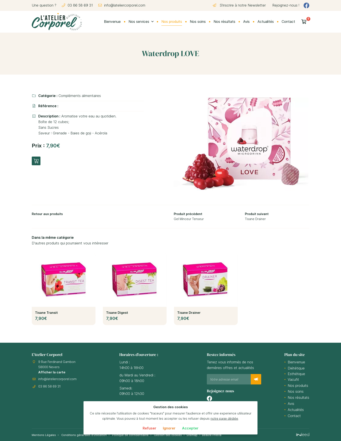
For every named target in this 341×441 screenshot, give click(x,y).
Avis (246, 21)
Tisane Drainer (189, 314)
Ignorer (169, 428)
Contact (288, 21)
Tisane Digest (117, 314)
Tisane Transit (46, 314)
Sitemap (205, 435)
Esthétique (296, 374)
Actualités (265, 21)
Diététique (296, 368)
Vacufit (293, 380)
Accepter (190, 428)
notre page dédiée (224, 418)
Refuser (149, 428)
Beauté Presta (226, 435)
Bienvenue (112, 21)
